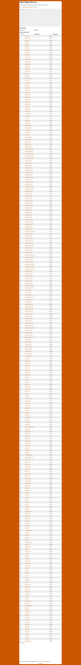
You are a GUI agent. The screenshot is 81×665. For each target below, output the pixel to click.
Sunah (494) (27, 610)
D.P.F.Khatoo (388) (28, 280)
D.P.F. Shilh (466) (28, 139)
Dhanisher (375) (28, 374)
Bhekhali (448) (27, 99)
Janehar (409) (27, 422)
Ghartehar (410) (28, 400)
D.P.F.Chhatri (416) (28, 196)
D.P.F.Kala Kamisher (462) (30, 254)
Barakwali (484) (28, 78)
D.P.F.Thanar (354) (28, 349)
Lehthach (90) (27, 502)
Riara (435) (27, 553)
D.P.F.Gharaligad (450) (29, 243)
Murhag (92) (27, 516)
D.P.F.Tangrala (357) (28, 346)
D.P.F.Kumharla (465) (29, 283)
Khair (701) (27, 476)
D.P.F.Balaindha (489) (29, 151)
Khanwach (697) (28, 478)
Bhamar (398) (27, 94)
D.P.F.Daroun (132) (28, 214)
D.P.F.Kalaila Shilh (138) (29, 257)
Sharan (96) (27, 582)
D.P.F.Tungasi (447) (28, 356)
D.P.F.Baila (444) (28, 144)
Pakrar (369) (27, 535)
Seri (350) (27, 575)
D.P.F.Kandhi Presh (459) (29, 264)
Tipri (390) (27, 636)
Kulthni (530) (27, 485)
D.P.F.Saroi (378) (28, 320)
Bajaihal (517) (27, 52)
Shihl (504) (27, 591)
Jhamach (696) (27, 433)
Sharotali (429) (27, 584)
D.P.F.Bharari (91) (28, 167)
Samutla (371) (27, 565)
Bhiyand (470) (27, 101)
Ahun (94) (27, 35)
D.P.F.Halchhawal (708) (29, 245)
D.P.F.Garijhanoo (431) (29, 240)
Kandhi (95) (27, 452)
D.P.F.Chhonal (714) (28, 198)
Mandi (31, 7)
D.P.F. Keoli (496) (28, 137)
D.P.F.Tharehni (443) (29, 353)
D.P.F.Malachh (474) (28, 294)
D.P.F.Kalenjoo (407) (29, 259)
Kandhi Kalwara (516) (29, 457)
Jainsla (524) (27, 419)
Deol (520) (27, 367)
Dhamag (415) (27, 372)
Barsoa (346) (27, 80)
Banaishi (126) (27, 68)
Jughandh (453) (28, 440)
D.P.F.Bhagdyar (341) (29, 163)
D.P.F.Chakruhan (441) (29, 186)
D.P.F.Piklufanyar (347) (29, 306)
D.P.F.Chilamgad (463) (29, 200)
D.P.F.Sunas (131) (28, 344)
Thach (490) (27, 617)
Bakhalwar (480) (28, 61)
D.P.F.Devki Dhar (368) (29, 221)
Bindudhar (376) (28, 104)
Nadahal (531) (27, 518)
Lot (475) (26, 504)
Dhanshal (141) (28, 377)
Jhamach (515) (27, 431)
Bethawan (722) (28, 87)
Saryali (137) (27, 572)
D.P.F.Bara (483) (28, 160)
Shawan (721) (27, 589)
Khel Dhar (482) (28, 483)
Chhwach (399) (28, 130)
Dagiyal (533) (27, 363)
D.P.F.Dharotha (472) (29, 226)
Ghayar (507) (27, 403)
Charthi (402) (27, 111)
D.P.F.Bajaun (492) (28, 146)
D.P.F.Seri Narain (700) (29, 323)
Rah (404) (27, 549)
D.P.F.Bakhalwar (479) (29, 148)
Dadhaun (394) (27, 360)
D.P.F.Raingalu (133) (29, 316)
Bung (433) (27, 106)
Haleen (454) (27, 412)
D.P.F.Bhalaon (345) (28, 165)
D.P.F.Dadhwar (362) (29, 205)
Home (21, 7)
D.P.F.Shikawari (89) (28, 334)
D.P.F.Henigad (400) (28, 250)
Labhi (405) (27, 492)
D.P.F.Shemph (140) (28, 332)
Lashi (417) (27, 497)
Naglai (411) (27, 520)
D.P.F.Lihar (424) (28, 292)
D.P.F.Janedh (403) (28, 252)
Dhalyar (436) (27, 370)
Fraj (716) (27, 393)
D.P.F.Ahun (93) (28, 141)
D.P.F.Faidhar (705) (28, 236)
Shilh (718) (27, 598)
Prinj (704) (27, 544)
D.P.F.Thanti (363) (28, 351)
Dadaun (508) (27, 358)
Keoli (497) (27, 471)
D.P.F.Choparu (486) (28, 203)
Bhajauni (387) (27, 90)
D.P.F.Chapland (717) (29, 191)
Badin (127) (27, 40)
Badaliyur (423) (28, 38)
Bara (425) (27, 73)
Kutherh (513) (27, 490)
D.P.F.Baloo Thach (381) (29, 153)
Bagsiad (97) (27, 45)
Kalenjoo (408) (27, 443)
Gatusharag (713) (28, 398)
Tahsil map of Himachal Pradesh (45, 661)
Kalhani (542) (27, 445)
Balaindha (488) (28, 64)
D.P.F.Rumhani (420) (29, 318)
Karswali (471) (27, 464)
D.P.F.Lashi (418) (28, 290)
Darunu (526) (27, 365)
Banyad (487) (27, 71)
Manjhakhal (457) (28, 511)
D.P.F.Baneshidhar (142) (29, 158)
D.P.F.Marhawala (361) (29, 297)
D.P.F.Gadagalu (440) (29, 238)
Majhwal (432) (27, 506)
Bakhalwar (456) (28, 59)
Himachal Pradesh (26, 7)
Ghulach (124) (27, 405)
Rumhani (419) (27, 560)
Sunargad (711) (27, 612)
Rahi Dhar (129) (28, 551)
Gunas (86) (27, 410)
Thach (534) (27, 619)
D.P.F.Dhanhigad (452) (29, 224)
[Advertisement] (40, 18)
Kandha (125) (27, 447)
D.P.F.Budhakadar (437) (29, 177)
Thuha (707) (27, 631)
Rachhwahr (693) (28, 546)
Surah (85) (27, 615)
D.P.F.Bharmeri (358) (29, 172)
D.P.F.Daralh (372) (28, 210)
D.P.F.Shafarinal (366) (29, 325)
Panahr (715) (27, 537)
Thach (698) (27, 622)
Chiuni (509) (27, 132)
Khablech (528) (28, 473)
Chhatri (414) (27, 123)
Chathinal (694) (28, 113)
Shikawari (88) (27, 593)
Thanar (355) (27, 626)
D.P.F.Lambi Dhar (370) (29, 287)
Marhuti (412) (27, 513)
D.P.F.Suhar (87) (28, 339)
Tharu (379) (27, 629)
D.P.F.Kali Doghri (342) (29, 261)
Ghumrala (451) (28, 407)
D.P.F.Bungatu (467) (28, 184)
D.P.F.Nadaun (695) (28, 299)
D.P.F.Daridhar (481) (28, 212)
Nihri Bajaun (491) (28, 530)
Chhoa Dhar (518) (28, 125)
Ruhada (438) (27, 558)
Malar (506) (27, 509)
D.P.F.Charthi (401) (28, 193)
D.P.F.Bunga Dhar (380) (29, 181)
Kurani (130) (27, 487)
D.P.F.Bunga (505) (28, 179)
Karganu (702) (27, 459)
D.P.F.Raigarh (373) (28, 313)
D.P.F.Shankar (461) (28, 330)
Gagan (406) (27, 396)
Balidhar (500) (27, 66)
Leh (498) (27, 499)
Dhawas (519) (27, 389)
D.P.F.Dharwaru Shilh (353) (30, 231)
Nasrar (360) (27, 525)
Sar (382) (26, 570)
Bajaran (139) (27, 54)
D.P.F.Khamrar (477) (28, 278)
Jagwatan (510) (27, 417)
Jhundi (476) (27, 438)
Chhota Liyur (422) (28, 127)
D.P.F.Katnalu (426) (28, 276)
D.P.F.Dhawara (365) (29, 233)
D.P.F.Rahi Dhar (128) (29, 311)
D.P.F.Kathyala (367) (29, 273)
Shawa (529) (27, 586)
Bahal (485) (27, 47)
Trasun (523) (27, 638)
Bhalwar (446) (27, 92)
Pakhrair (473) (27, 532)
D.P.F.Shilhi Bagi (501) (29, 337)
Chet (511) (27, 118)
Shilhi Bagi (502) (28, 600)
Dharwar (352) (27, 386)
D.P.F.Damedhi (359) (29, 207)
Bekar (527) (27, 85)
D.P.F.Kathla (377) (28, 271)
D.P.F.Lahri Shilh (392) (29, 285)
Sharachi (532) (27, 579)
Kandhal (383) (27, 450)
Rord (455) (27, 556)
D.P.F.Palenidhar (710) (29, 304)
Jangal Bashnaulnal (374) (29, 426)
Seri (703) (27, 577)
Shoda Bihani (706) (28, 605)
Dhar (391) (27, 379)
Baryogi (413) (27, 83)
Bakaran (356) (27, 57)
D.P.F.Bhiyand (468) (28, 174)
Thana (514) (27, 624)
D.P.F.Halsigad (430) (28, 247)
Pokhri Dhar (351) (28, 542)
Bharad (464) (27, 97)
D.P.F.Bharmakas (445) (29, 170)
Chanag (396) (27, 108)
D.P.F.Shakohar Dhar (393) (30, 327)
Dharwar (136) (27, 384)
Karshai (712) (27, 462)
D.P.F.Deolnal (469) (28, 217)
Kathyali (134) (27, 469)
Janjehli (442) (27, 429)
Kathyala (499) (27, 466)
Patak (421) (27, 539)
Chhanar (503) (27, 120)
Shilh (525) (27, 596)
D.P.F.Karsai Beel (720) (29, 266)
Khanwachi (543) (28, 480)
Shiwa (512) (27, 603)
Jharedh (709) (27, 436)
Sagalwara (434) (28, 563)
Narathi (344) (27, 523)
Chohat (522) (27, 134)
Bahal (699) (27, 50)
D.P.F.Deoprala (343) (29, 219)
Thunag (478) (27, 633)
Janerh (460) (27, 424)
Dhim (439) (27, 391)
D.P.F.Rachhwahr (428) (29, 309)
